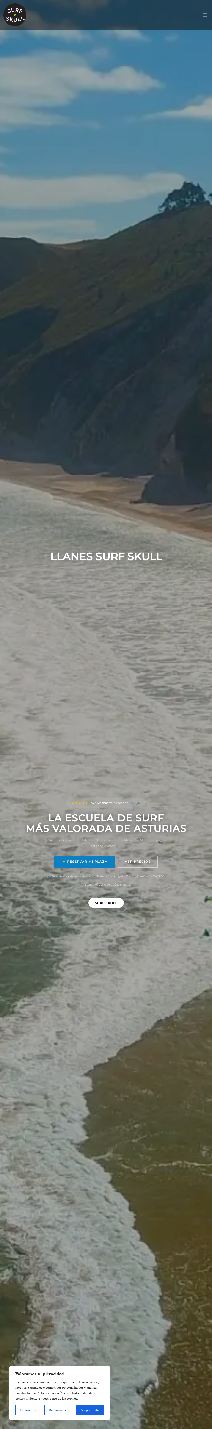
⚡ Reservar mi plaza (84, 861)
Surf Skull (106, 902)
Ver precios (138, 861)
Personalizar (29, 1410)
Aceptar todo (90, 1410)
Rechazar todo (59, 1410)
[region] (59, 1393)
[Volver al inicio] (15, 15)
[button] (205, 15)
